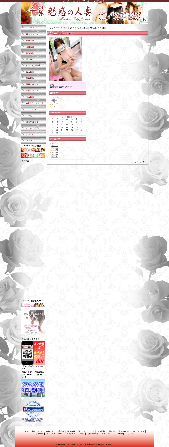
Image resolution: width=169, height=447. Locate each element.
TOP (33, 28)
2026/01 (55, 150)
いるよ (54, 106)
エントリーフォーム (33, 103)
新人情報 (33, 72)
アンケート (33, 109)
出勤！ (54, 100)
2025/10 (55, 157)
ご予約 (33, 116)
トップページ (53, 27)
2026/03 (55, 146)
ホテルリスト (33, 91)
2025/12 (55, 152)
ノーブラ (55, 104)
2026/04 (55, 143)
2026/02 (55, 148)
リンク (33, 141)
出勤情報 (33, 47)
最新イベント (33, 84)
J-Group (33, 134)
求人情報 (33, 97)
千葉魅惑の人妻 (84, 13)
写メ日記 (33, 59)
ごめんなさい (57, 97)
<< (61, 117)
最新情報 (33, 78)
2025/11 (55, 154)
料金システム (33, 34)
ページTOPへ (141, 162)
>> (74, 117)
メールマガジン (33, 128)
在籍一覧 (33, 41)
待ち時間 (33, 53)
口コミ (33, 66)
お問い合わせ (33, 122)
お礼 (53, 102)
